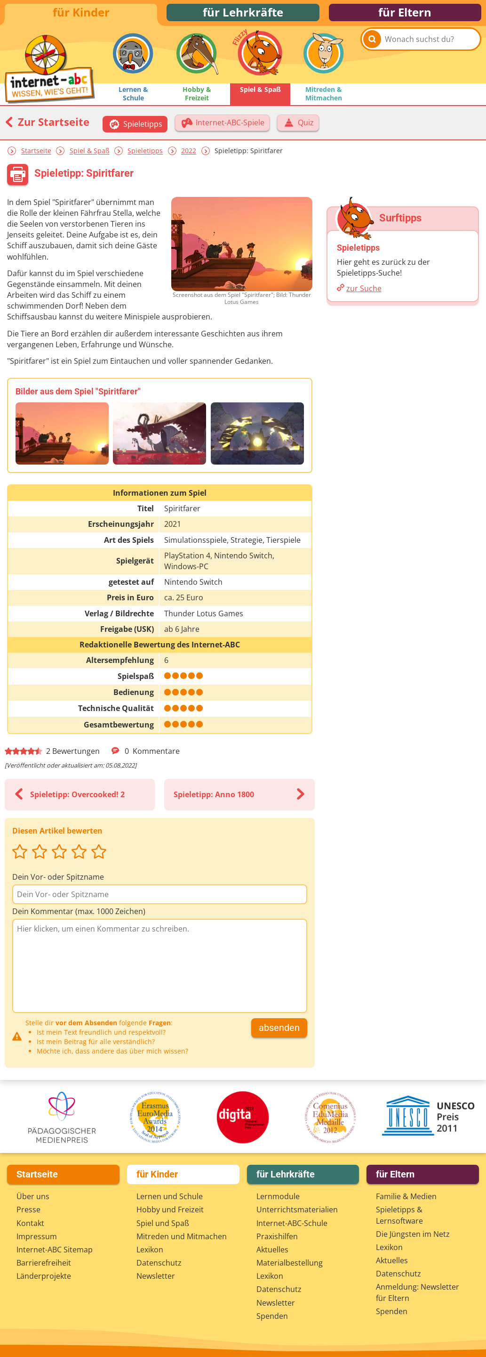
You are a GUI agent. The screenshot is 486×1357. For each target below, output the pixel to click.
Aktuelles (272, 1251)
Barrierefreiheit (43, 1264)
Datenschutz (159, 1264)
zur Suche (364, 294)
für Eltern (404, 15)
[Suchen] (372, 62)
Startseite (36, 157)
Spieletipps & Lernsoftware (399, 1216)
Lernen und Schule (169, 1198)
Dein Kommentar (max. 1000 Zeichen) (78, 917)
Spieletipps (145, 157)
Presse (28, 1211)
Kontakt (30, 1224)
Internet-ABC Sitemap (54, 1251)
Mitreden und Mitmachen (181, 1237)
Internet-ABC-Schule (291, 1224)
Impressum (36, 1237)
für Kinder (81, 15)
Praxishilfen (277, 1237)
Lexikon (149, 1251)
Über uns (32, 1198)
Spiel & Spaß (90, 157)
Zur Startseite (47, 128)
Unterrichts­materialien (297, 1211)
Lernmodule (278, 1198)
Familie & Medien (406, 1198)
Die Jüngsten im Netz (413, 1235)
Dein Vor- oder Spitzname (58, 883)
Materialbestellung (289, 1264)
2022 (188, 157)
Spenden (272, 1317)
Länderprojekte (43, 1277)
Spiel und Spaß (162, 1224)
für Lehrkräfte (243, 15)
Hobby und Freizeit (170, 1211)
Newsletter (155, 1277)
